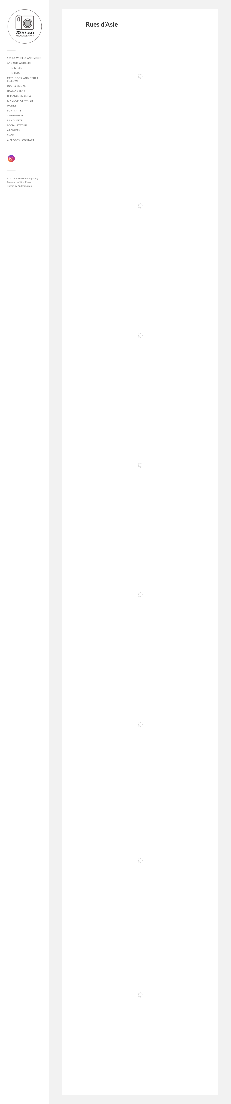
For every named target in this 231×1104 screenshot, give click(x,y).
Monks (11, 105)
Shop (10, 135)
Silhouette (14, 120)
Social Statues (17, 125)
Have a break (16, 90)
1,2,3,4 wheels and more (24, 58)
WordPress (25, 182)
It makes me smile (19, 95)
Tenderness (15, 115)
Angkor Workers (19, 63)
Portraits (14, 110)
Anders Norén (25, 185)
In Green (16, 67)
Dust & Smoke (16, 85)
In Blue (15, 72)
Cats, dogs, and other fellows (22, 79)
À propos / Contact (20, 140)
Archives (13, 130)
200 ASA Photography (27, 178)
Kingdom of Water (20, 100)
